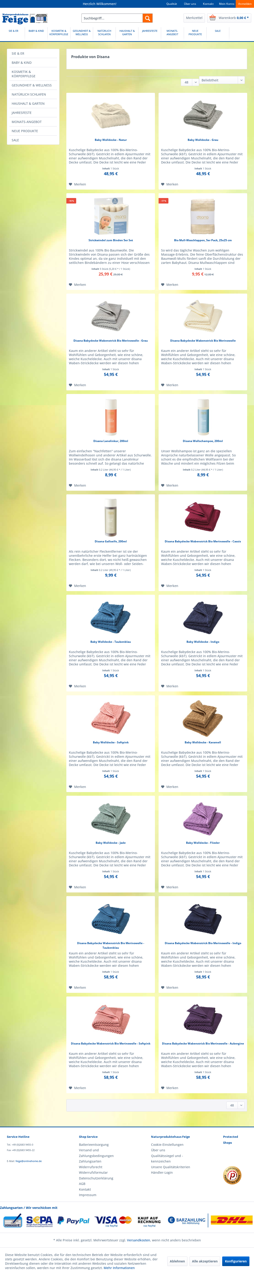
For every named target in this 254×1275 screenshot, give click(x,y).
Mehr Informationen (119, 1268)
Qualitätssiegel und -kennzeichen (167, 1158)
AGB (82, 1183)
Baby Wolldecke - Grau (203, 140)
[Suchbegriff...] (117, 18)
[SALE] (218, 34)
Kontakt (208, 4)
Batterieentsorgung (94, 1144)
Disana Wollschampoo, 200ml (203, 441)
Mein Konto (226, 4)
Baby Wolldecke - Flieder (203, 843)
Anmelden (245, 4)
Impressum (87, 1195)
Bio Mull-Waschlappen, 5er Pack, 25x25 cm (203, 240)
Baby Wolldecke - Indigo (202, 642)
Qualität (171, 4)
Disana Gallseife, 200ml (111, 541)
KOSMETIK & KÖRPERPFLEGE (23, 74)
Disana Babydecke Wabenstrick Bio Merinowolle (203, 341)
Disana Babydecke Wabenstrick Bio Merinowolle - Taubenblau (110, 945)
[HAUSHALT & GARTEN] (127, 34)
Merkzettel (194, 18)
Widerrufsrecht (90, 1167)
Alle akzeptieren (205, 1261)
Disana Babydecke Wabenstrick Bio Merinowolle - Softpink (110, 1043)
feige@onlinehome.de (29, 1161)
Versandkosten (138, 1240)
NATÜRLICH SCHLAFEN (29, 94)
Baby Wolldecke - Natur (111, 140)
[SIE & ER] (13, 34)
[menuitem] (117, 18)
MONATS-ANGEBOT (27, 122)
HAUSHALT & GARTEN (28, 103)
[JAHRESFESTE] (149, 34)
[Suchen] (148, 18)
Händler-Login (162, 1172)
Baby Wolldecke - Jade (111, 843)
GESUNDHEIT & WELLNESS (32, 85)
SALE (15, 140)
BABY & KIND (22, 62)
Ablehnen (177, 1261)
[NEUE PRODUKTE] (195, 34)
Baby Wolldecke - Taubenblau (110, 642)
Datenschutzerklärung (96, 1178)
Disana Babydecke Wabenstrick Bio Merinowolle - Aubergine (203, 1043)
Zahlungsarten (90, 1161)
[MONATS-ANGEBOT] (172, 34)
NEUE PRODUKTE (25, 131)
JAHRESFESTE (22, 112)
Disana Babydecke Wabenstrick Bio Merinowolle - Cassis (203, 541)
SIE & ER (18, 53)
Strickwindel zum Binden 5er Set (111, 240)
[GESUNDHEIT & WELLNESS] (81, 34)
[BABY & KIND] (36, 34)
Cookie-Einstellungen (167, 1144)
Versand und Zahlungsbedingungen (96, 1153)
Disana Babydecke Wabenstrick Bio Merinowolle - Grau (110, 341)
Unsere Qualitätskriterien (170, 1167)
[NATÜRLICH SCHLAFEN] (104, 34)
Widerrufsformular (93, 1172)
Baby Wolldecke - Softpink (111, 742)
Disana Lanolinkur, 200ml (110, 441)
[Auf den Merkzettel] (77, 184)
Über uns (190, 4)
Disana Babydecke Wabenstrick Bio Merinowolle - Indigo (203, 943)
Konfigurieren (236, 1261)
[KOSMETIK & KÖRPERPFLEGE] (59, 34)
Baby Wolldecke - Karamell (203, 742)
